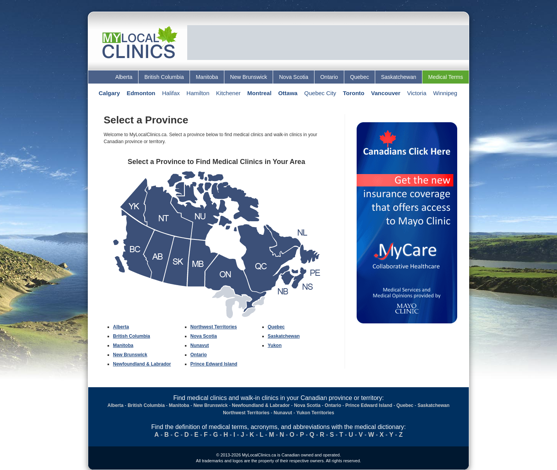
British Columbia (164, 77)
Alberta (123, 77)
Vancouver (385, 93)
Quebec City (320, 93)
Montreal (259, 93)
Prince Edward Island (213, 364)
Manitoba (207, 77)
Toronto (353, 93)
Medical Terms (445, 77)
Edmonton (140, 93)
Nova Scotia (293, 77)
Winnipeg (445, 93)
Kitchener (228, 93)
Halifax (171, 93)
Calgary (109, 93)
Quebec (359, 77)
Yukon (275, 345)
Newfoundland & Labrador (142, 364)
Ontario (329, 77)
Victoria (417, 93)
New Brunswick (248, 77)
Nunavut (199, 345)
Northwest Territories (213, 327)
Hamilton (197, 93)
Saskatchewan (398, 77)
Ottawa (287, 93)
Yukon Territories (315, 412)
